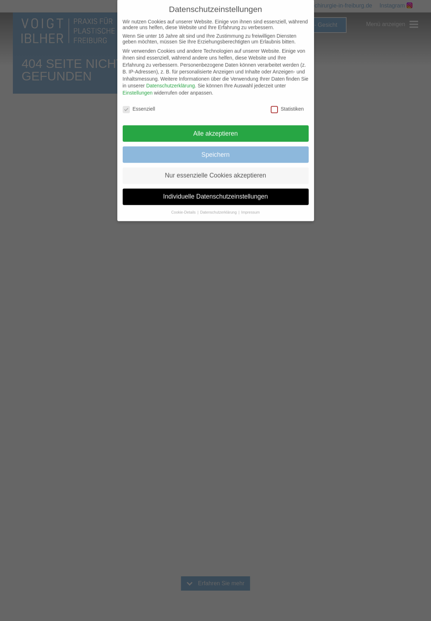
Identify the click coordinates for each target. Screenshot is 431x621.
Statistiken (287, 102)
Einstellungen (138, 86)
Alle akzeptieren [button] (215, 126)
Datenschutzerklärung (170, 79)
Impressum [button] (250, 205)
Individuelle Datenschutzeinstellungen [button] (215, 189)
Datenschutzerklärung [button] (219, 205)
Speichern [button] (215, 147)
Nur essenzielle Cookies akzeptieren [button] (215, 168)
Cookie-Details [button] (184, 205)
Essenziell (139, 102)
